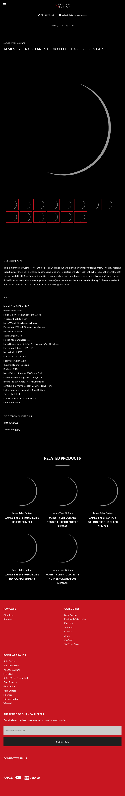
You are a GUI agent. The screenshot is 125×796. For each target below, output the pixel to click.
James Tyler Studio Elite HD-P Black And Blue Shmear (62, 578)
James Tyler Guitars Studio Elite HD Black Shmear (103, 521)
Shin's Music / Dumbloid (15, 678)
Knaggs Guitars (11, 669)
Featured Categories (75, 619)
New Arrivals (70, 614)
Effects (68, 631)
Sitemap (7, 619)
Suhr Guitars (10, 661)
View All (7, 703)
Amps (67, 635)
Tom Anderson (11, 665)
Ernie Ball (8, 673)
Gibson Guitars (11, 699)
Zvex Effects (10, 682)
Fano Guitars (10, 686)
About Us (8, 614)
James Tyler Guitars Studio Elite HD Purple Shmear (62, 521)
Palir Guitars (9, 690)
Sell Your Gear (71, 644)
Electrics (68, 623)
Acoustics (69, 627)
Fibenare (7, 694)
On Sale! (68, 640)
